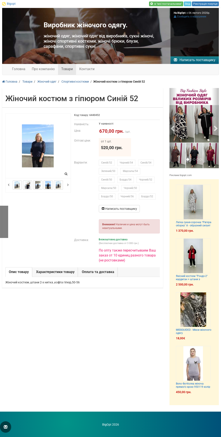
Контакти (86, 69)
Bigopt (11, 3)
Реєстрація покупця (205, 3)
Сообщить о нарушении (190, 16)
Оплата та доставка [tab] (98, 272)
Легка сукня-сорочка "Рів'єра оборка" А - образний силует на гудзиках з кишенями (193, 225)
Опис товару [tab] (19, 272)
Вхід (187, 3)
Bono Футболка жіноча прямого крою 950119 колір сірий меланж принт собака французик (193, 388)
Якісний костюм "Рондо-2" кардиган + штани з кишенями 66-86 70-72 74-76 (193, 279)
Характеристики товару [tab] (55, 272)
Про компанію (43, 69)
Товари (67, 69)
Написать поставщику (194, 60)
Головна (18, 69)
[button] (173, 128)
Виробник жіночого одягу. (86, 25)
